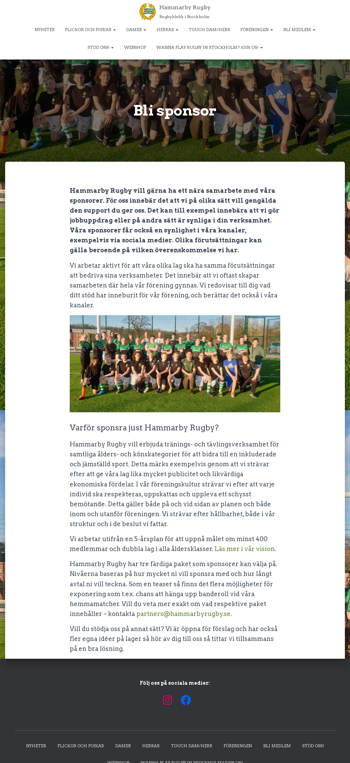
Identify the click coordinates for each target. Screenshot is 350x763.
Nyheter (45, 29)
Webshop (135, 47)
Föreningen (256, 29)
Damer (136, 29)
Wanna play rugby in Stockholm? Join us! (209, 47)
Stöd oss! (101, 47)
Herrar (167, 29)
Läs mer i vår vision (245, 548)
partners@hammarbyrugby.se (183, 613)
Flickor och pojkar (90, 29)
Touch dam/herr (209, 29)
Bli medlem (299, 29)
